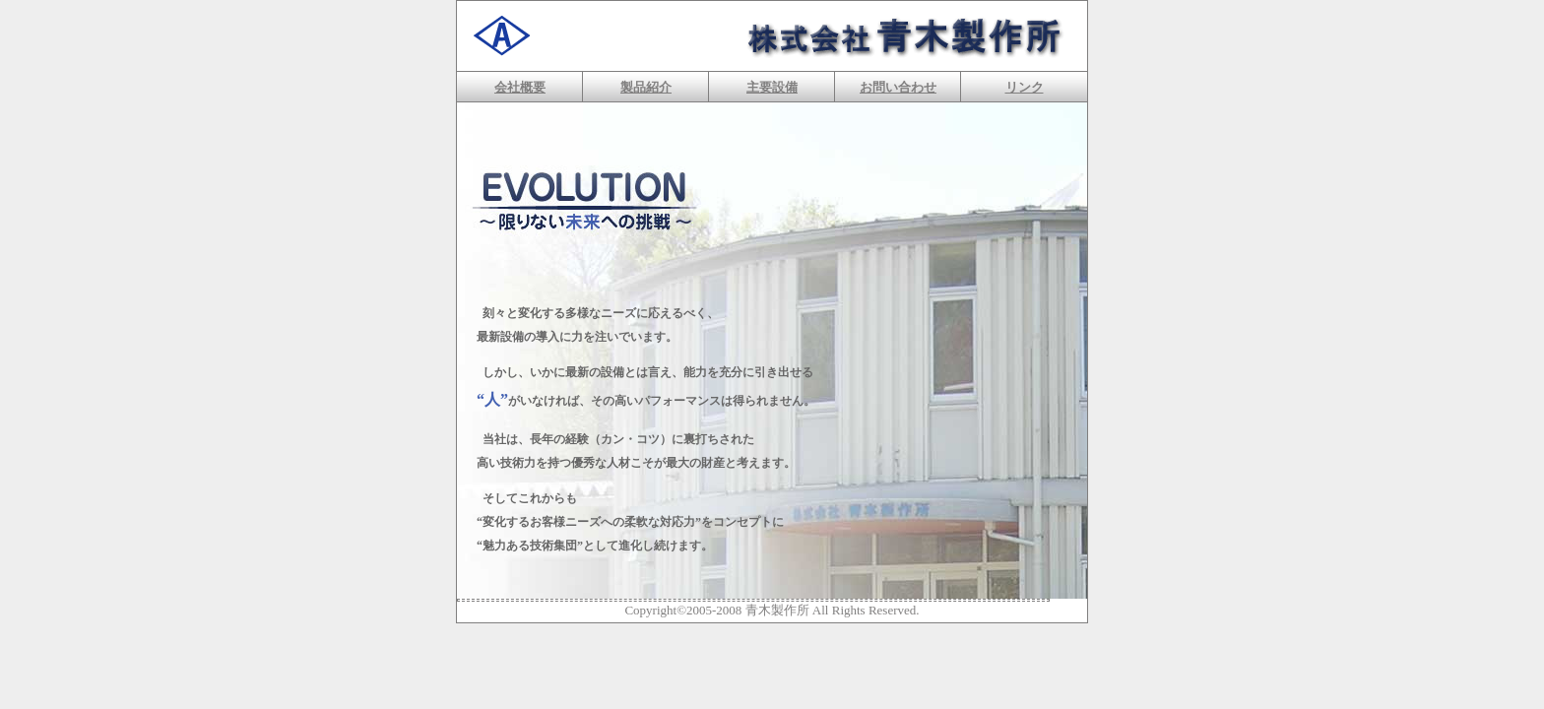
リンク (1024, 87)
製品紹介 (646, 87)
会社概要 (520, 87)
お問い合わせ (898, 87)
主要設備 (772, 87)
